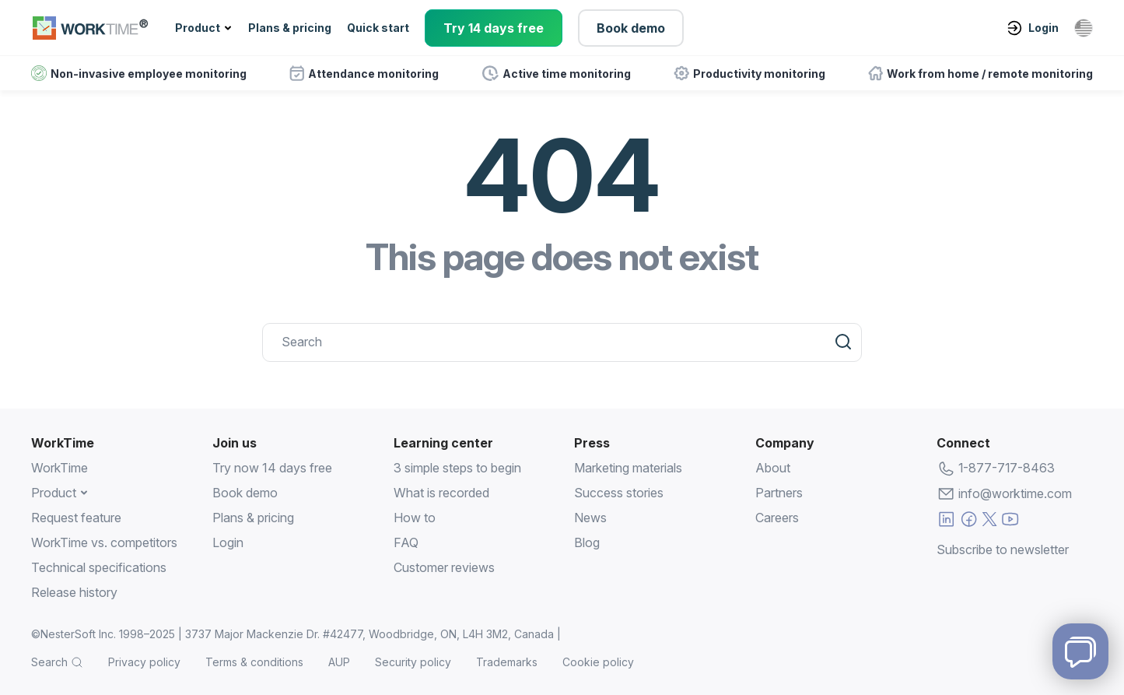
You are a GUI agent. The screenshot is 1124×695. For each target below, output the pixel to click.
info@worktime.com (1014, 492)
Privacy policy (144, 662)
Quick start (378, 27)
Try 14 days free (493, 28)
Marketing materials (628, 468)
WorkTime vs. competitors (104, 542)
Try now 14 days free (272, 468)
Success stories (619, 492)
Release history (74, 592)
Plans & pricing (289, 27)
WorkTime (59, 468)
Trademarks (506, 662)
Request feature (76, 517)
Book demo (631, 28)
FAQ (406, 542)
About (772, 468)
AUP (339, 662)
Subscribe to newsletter (1003, 547)
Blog (587, 542)
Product (197, 27)
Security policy (413, 662)
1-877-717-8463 (1007, 468)
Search (49, 662)
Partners (779, 492)
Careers (777, 517)
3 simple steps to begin (457, 468)
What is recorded (441, 492)
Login (1033, 28)
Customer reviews (444, 567)
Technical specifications (98, 567)
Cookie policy (598, 662)
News (590, 517)
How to (415, 517)
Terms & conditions (254, 662)
